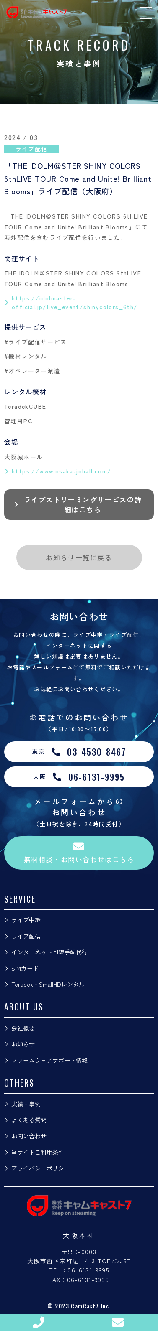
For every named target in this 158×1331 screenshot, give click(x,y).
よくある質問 (29, 1120)
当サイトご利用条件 (37, 1152)
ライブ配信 (26, 936)
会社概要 (23, 1028)
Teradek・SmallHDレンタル (48, 984)
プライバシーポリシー (40, 1168)
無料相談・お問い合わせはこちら (79, 852)
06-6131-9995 (88, 1270)
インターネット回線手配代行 (49, 952)
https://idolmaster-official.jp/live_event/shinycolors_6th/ (75, 302)
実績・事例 (26, 1103)
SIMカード (25, 968)
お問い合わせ (29, 1136)
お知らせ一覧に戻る (79, 557)
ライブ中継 (26, 920)
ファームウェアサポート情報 (49, 1060)
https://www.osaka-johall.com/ (61, 471)
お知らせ (23, 1044)
